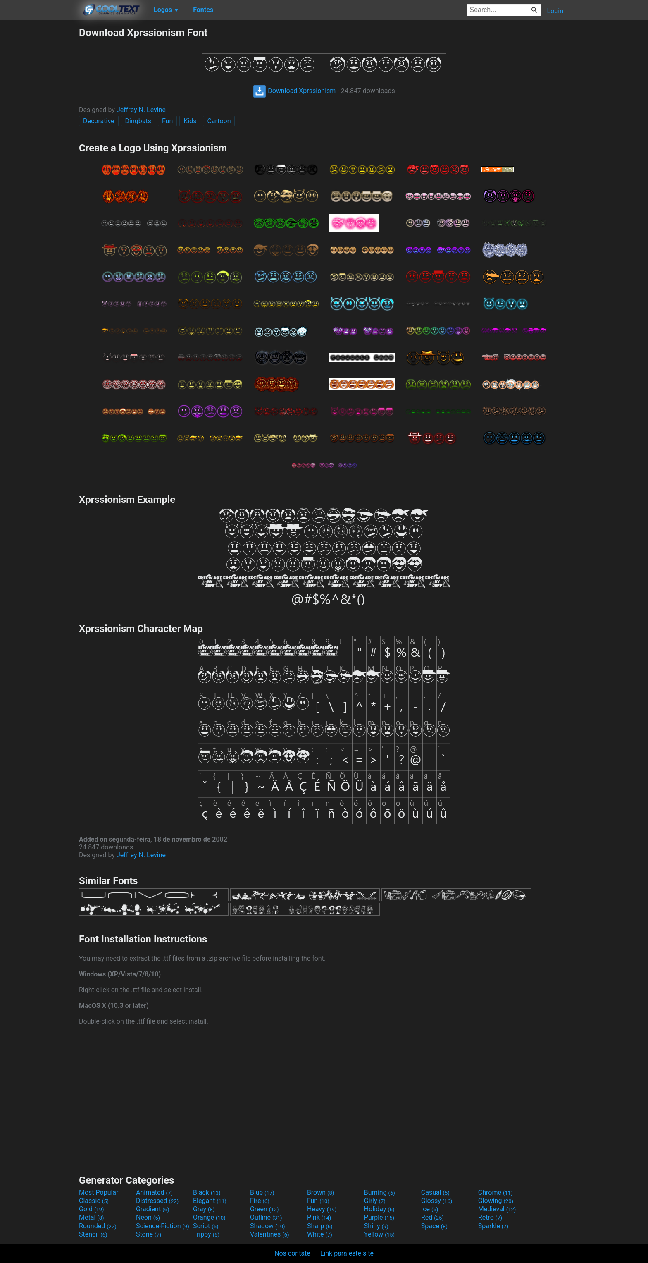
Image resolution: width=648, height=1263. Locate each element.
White (319, 1234)
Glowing (495, 1201)
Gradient (152, 1209)
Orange (209, 1217)
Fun (167, 121)
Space (434, 1226)
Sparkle (493, 1226)
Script (206, 1226)
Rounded (98, 1226)
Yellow (379, 1234)
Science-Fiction (162, 1226)
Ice (429, 1209)
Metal (91, 1217)
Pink (319, 1217)
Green (264, 1209)
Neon (148, 1217)
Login (555, 11)
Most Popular (99, 1192)
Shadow (267, 1226)
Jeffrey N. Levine (141, 110)
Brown (320, 1192)
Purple (379, 1217)
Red (432, 1217)
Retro (490, 1217)
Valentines (269, 1234)
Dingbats (138, 121)
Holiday (379, 1209)
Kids (189, 121)
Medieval (497, 1209)
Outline (266, 1217)
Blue (262, 1192)
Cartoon (219, 121)
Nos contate (292, 1253)
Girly (375, 1201)
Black (207, 1192)
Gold (91, 1209)
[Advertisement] (39, 150)
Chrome (495, 1192)
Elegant (209, 1201)
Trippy (206, 1234)
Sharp (320, 1226)
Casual (435, 1192)
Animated (154, 1192)
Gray (203, 1209)
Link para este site (347, 1253)
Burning (379, 1192)
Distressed (157, 1201)
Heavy (321, 1209)
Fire (259, 1201)
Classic (94, 1201)
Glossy (437, 1201)
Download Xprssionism (294, 91)
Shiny (376, 1226)
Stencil (93, 1234)
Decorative (98, 121)
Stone (148, 1234)
